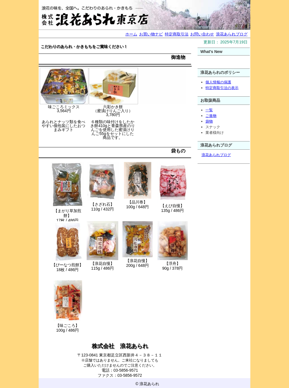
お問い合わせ (202, 34)
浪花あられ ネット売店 (144, 15)
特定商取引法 (177, 34)
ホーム (131, 34)
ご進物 (210, 116)
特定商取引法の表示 (221, 88)
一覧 (209, 110)
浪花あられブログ (232, 34)
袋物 (209, 121)
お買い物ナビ (151, 34)
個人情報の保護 (218, 82)
